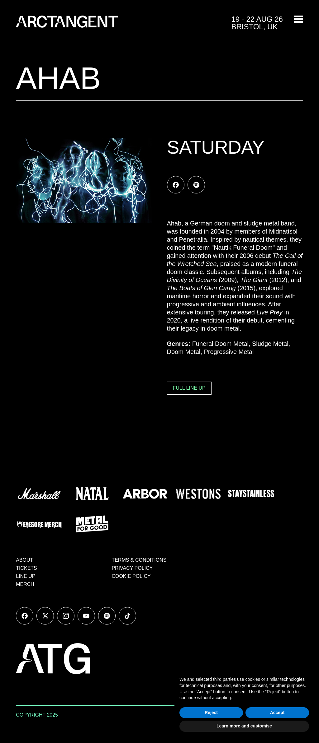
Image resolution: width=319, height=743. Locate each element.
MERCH (25, 584)
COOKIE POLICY (131, 576)
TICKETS (26, 568)
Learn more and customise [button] (244, 725)
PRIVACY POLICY (132, 568)
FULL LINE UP (189, 388)
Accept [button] (277, 712)
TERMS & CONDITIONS (139, 560)
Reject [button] (211, 712)
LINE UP (25, 576)
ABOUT (24, 560)
